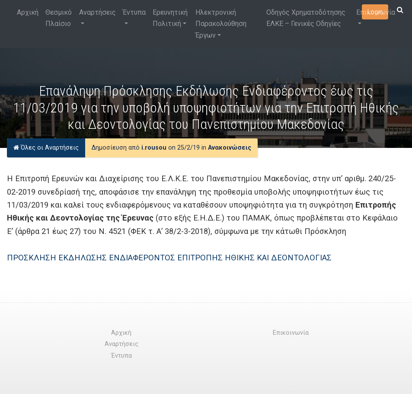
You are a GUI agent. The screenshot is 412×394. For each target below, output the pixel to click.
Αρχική (27, 12)
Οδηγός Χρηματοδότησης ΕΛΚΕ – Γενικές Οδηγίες (305, 18)
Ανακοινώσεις (229, 147)
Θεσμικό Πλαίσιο (58, 18)
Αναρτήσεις (97, 12)
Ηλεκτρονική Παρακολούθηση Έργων (220, 23)
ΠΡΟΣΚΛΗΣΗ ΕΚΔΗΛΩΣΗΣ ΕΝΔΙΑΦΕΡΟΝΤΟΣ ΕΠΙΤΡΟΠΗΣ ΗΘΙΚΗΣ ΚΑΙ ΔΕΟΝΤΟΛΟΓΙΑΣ (169, 257)
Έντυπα (134, 12)
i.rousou (153, 147)
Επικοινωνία (375, 12)
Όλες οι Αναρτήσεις (46, 147)
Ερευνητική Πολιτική (170, 18)
